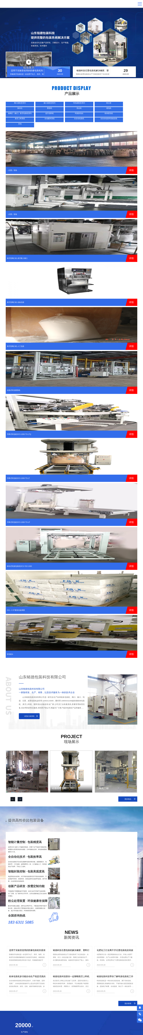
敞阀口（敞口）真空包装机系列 (13, 111)
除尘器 (62, 104)
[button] (20, 791)
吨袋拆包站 (46, 110)
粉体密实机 (62, 110)
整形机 (95, 104)
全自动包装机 (111, 110)
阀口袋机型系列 (13, 104)
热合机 (112, 104)
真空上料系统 (79, 110)
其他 (13, 116)
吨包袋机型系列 (46, 104)
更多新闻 (128, 995)
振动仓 (79, 104)
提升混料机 (29, 110)
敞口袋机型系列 (29, 104)
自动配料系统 (95, 110)
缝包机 (128, 104)
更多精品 (128, 791)
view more (29, 708)
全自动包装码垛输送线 (128, 111)
